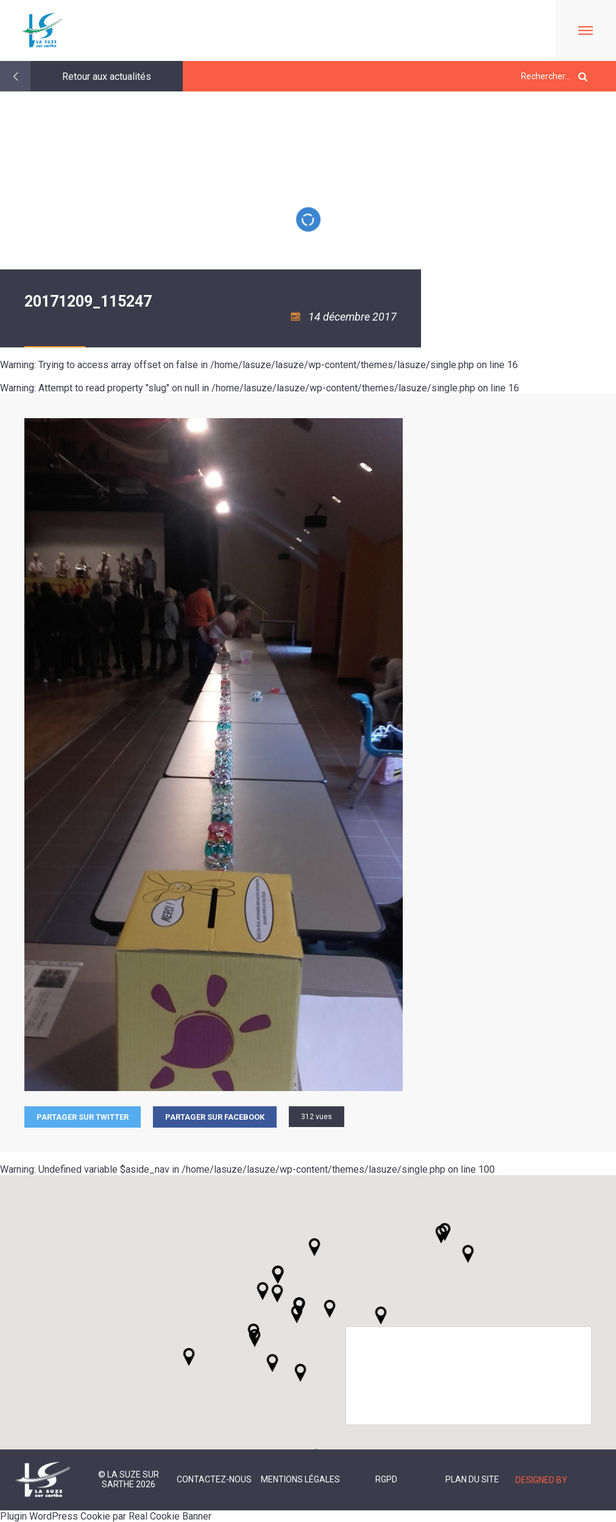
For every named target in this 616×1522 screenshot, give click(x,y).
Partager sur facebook (214, 1117)
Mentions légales (300, 1479)
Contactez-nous (214, 1479)
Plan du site (472, 1479)
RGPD (386, 1479)
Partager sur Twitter (83, 1117)
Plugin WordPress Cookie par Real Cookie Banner (105, 1516)
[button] (329, 1309)
